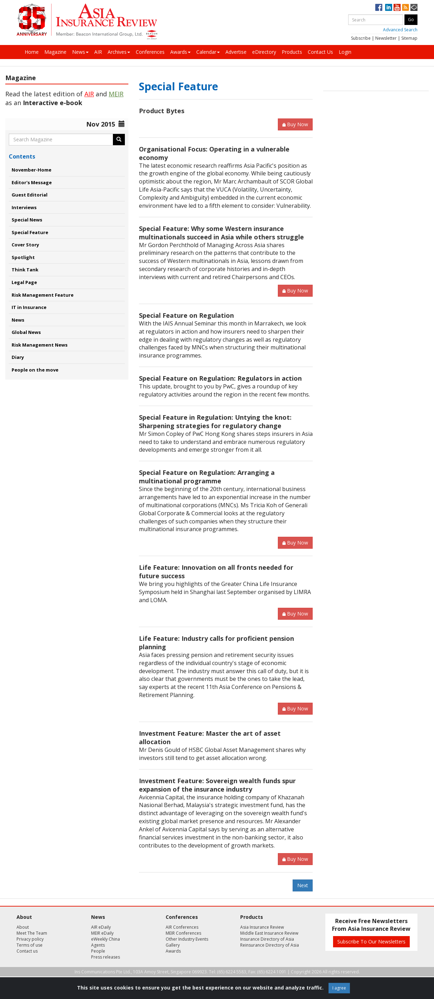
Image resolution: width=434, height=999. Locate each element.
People (98, 951)
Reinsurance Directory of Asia (269, 945)
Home (32, 52)
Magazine (55, 52)
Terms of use (30, 945)
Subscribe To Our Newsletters (371, 941)
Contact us (27, 951)
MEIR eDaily (102, 933)
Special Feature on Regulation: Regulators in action (220, 378)
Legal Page (24, 282)
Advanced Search (400, 30)
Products (292, 52)
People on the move (35, 370)
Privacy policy (30, 939)
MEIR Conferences (183, 933)
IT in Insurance (29, 307)
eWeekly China (105, 939)
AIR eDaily (101, 927)
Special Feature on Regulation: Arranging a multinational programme (207, 476)
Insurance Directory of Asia (267, 939)
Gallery (173, 945)
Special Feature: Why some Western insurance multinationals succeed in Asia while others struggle (221, 232)
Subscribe (361, 38)
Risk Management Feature (43, 295)
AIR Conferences (182, 927)
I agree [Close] (339, 988)
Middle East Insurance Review (269, 933)
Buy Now (295, 124)
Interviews (24, 207)
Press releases (105, 957)
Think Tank (25, 269)
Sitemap (409, 38)
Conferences (150, 52)
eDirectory (264, 52)
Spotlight (23, 257)
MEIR (116, 94)
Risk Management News (40, 345)
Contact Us (320, 52)
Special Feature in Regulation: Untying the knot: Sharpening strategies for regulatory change (215, 421)
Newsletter (386, 38)
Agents (98, 945)
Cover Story (25, 244)
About (23, 927)
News (80, 52)
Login (345, 52)
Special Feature (30, 232)
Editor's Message (32, 182)
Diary (18, 357)
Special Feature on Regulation (186, 315)
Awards (180, 52)
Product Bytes (161, 111)
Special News (27, 220)
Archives (119, 52)
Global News (26, 332)
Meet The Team (32, 933)
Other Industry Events (187, 939)
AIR (98, 52)
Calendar (208, 52)
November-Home (31, 170)
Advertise (236, 52)
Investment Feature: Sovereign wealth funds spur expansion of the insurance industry (217, 784)
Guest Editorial (29, 195)
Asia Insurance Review (262, 927)
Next (302, 885)
